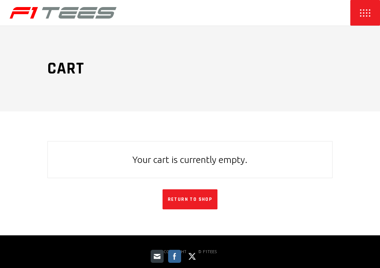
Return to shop (190, 199)
